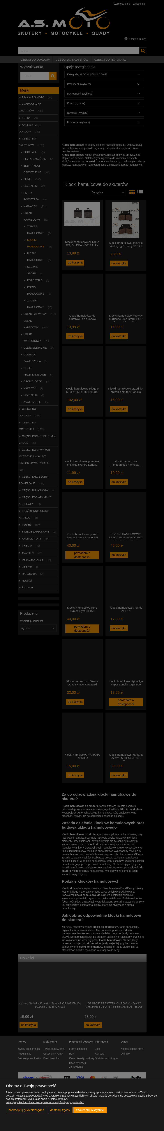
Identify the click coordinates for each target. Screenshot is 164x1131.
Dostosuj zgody (60, 1110)
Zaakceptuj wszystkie (90, 1110)
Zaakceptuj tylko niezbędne (26, 1110)
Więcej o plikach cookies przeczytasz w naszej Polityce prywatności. (45, 1102)
